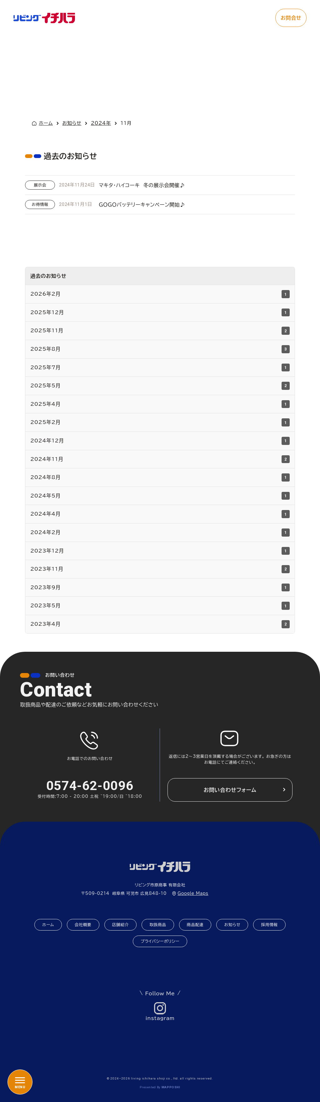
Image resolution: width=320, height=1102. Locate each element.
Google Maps (193, 893)
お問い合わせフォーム (229, 790)
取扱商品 (157, 925)
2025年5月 (160, 386)
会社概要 (83, 925)
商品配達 (195, 925)
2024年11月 (160, 459)
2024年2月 (160, 532)
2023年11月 (160, 569)
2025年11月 (160, 331)
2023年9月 (160, 588)
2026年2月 (160, 294)
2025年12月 (160, 313)
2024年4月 (160, 514)
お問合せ (291, 17)
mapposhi (171, 1087)
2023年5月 (160, 606)
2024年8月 (160, 477)
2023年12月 (160, 551)
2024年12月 (160, 441)
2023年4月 (160, 624)
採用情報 (269, 925)
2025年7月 (160, 368)
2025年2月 (160, 422)
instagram (160, 1018)
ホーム (46, 123)
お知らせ (232, 925)
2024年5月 (160, 496)
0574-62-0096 (90, 785)
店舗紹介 (120, 925)
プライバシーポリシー (160, 941)
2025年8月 (160, 349)
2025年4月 (160, 404)
